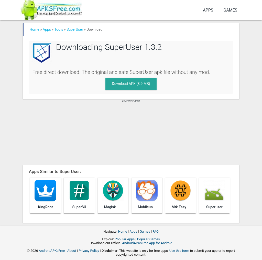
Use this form (179, 251)
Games (230, 10)
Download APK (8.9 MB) (131, 84)
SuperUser (75, 29)
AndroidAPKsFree (52, 251)
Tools (58, 29)
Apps (208, 10)
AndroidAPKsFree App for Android (147, 243)
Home (34, 29)
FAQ (155, 231)
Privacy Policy (89, 251)
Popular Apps (125, 239)
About (71, 251)
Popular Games (148, 239)
